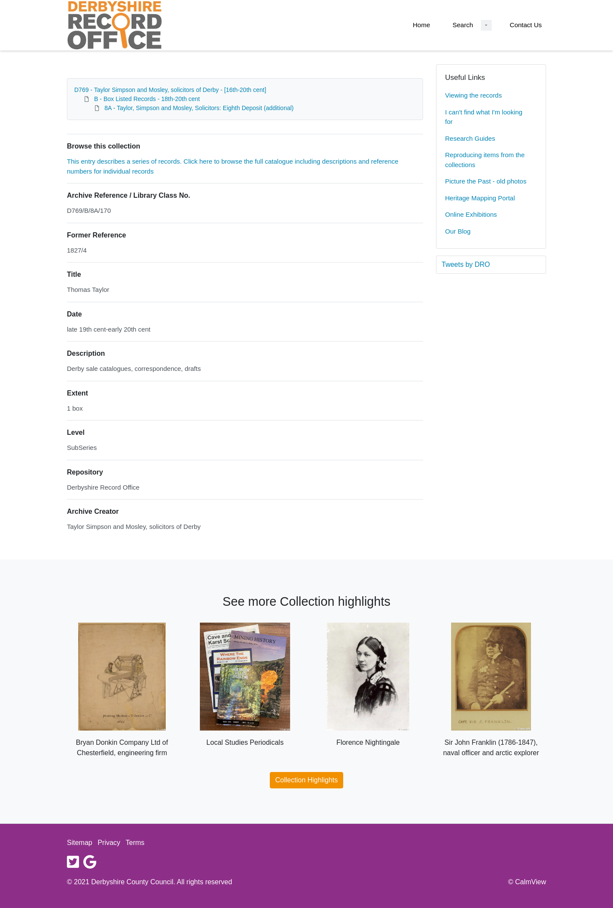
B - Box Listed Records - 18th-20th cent (147, 98)
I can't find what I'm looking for (483, 117)
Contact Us (526, 24)
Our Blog (458, 231)
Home (421, 24)
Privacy (109, 842)
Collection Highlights (306, 780)
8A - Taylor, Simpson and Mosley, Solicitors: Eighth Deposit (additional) (199, 107)
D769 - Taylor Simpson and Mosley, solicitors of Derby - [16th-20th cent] (170, 89)
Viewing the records (473, 95)
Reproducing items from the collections (485, 159)
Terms (135, 842)
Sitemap (79, 842)
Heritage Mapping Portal (480, 198)
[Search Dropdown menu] (486, 25)
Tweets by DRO (466, 264)
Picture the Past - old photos (485, 181)
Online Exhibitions (471, 214)
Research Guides (470, 138)
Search (462, 24)
